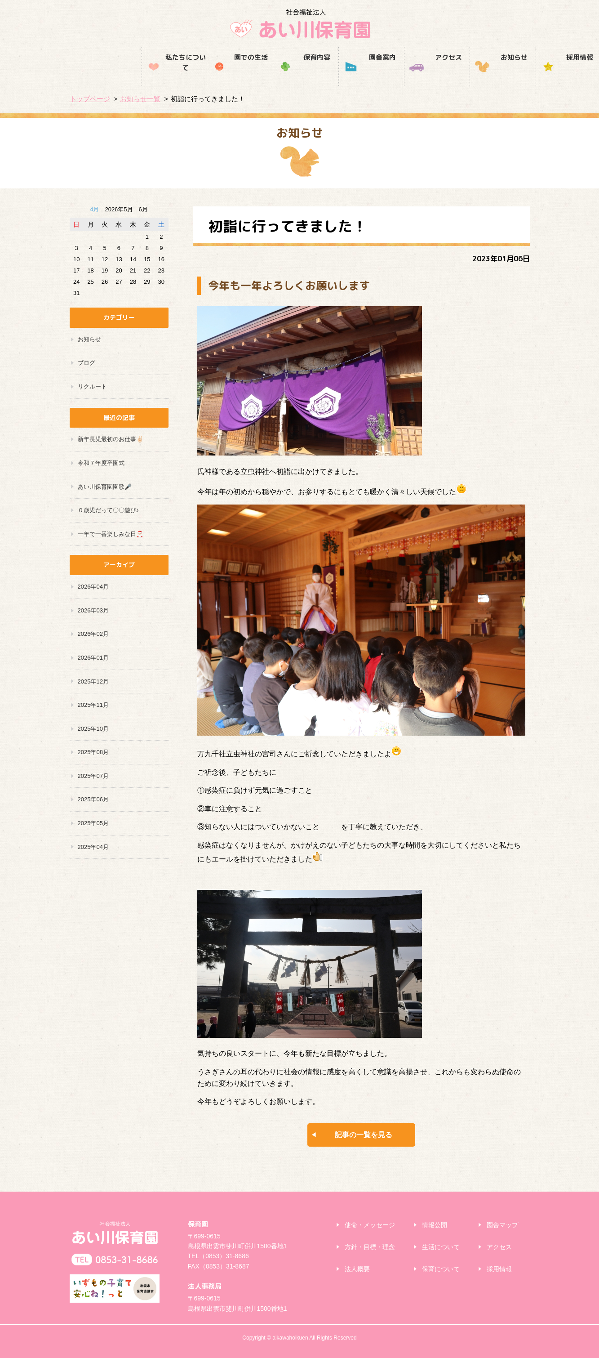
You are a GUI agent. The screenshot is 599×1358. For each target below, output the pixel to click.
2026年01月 (93, 657)
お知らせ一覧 (140, 99)
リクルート (92, 386)
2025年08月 (93, 752)
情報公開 (434, 1224)
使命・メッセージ (370, 1224)
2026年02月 (93, 633)
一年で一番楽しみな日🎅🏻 (110, 534)
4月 (94, 209)
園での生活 (168, 75)
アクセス (365, 75)
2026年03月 (93, 610)
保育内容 (233, 75)
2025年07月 (93, 776)
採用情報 (496, 75)
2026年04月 (93, 586)
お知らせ (431, 75)
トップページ (90, 99)
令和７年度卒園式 (101, 463)
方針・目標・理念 (370, 1247)
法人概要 (357, 1269)
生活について (441, 1247)
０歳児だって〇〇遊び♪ (108, 510)
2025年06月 (93, 799)
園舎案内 (299, 75)
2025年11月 (93, 704)
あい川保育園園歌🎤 (105, 486)
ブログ (86, 362)
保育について (441, 1269)
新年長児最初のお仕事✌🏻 (110, 439)
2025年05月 (93, 823)
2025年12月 (93, 681)
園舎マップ (502, 1224)
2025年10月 (93, 728)
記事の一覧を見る (363, 1135)
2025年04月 (93, 847)
